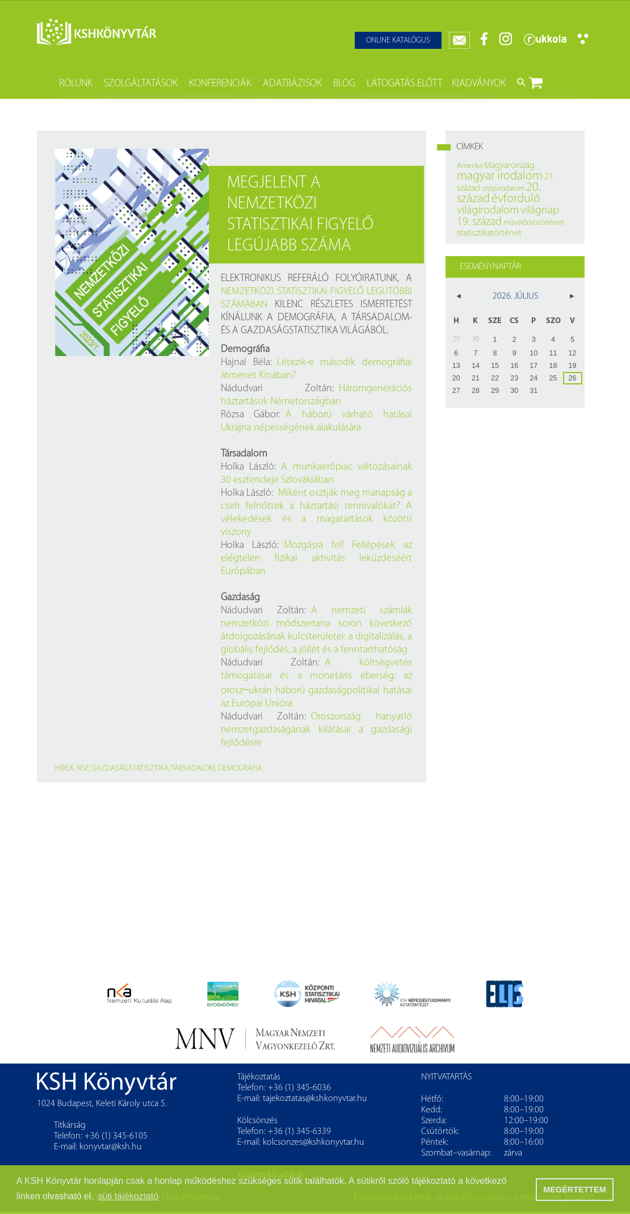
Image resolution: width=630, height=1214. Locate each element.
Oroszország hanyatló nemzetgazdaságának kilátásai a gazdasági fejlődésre (316, 729)
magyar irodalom (500, 176)
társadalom (193, 768)
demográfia (240, 768)
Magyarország (509, 165)
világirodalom (488, 210)
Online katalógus (398, 40)
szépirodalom (503, 189)
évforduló (516, 199)
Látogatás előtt (404, 83)
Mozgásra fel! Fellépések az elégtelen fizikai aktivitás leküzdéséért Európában (316, 558)
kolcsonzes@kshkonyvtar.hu (313, 1142)
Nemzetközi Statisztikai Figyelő (292, 291)
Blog (344, 83)
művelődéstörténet (533, 223)
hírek (64, 768)
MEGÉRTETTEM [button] (574, 1189)
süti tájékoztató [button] (128, 1196)
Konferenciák (220, 83)
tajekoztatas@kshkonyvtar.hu (315, 1098)
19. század (479, 222)
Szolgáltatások (141, 83)
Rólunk (76, 83)
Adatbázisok (292, 83)
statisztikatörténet (489, 233)
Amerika (469, 166)
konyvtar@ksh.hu (110, 1147)
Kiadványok (479, 83)
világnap (539, 210)
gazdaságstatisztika (130, 768)
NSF (83, 768)
